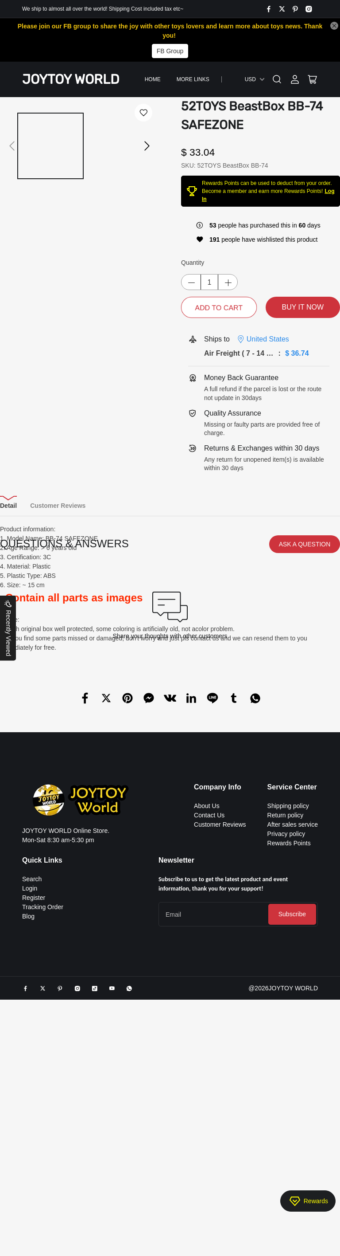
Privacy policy (286, 977)
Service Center (292, 931)
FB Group (170, 51)
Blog (28, 1060)
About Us (207, 950)
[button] (12, 155)
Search (32, 1023)
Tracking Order (42, 1051)
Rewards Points (289, 987)
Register (33, 1041)
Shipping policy (288, 950)
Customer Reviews (220, 968)
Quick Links (42, 1004)
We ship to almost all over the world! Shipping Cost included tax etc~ (102, 9)
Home (153, 79)
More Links (193, 79)
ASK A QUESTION (305, 688)
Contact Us (209, 959)
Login (29, 1032)
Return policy (285, 959)
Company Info (217, 931)
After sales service (292, 968)
